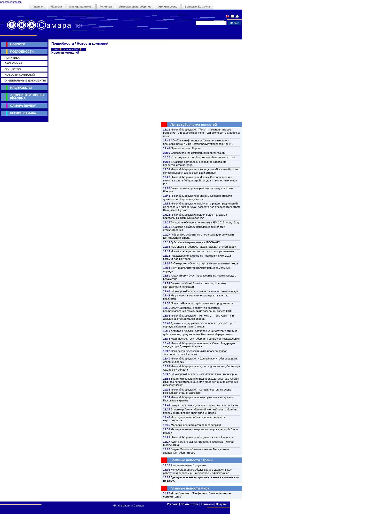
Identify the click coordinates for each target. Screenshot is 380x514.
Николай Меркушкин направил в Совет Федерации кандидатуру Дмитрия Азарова (199, 345)
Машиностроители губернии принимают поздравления (205, 338)
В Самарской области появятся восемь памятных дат (204, 291)
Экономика (13, 63)
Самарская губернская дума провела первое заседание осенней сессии (195, 353)
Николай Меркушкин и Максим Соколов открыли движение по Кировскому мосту (197, 197)
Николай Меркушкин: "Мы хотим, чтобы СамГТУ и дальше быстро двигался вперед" (198, 317)
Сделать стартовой (11, 2)
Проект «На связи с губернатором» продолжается (202, 303)
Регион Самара (23, 113)
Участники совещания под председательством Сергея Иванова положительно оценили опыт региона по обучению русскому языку (201, 382)
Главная (38, 6)
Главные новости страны (191, 460)
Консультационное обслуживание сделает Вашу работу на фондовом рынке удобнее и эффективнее (197, 471)
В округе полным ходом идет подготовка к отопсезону (204, 405)
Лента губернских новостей (193, 125)
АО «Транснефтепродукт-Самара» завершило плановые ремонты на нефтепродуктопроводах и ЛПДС (198, 142)
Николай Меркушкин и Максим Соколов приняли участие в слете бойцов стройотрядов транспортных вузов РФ (200, 180)
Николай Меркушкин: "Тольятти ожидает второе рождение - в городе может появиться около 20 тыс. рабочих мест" (201, 133)
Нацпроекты (21, 88)
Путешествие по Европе (186, 148)
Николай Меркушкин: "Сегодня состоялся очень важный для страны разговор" (197, 391)
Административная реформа (27, 96)
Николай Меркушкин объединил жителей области (202, 437)
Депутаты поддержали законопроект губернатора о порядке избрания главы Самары (199, 325)
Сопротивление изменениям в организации (198, 152)
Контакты (207, 504)
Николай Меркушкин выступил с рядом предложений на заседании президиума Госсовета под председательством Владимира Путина (201, 207)
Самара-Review (23, 105)
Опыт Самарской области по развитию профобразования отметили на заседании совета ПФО (197, 309)
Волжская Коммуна (197, 6)
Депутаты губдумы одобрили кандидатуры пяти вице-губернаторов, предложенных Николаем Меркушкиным (200, 332)
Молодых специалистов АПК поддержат (196, 425)
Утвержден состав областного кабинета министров (203, 157)
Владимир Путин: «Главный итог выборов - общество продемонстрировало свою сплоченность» (200, 411)
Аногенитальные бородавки (188, 465)
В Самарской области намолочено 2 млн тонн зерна (204, 374)
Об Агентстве (189, 504)
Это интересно (167, 6)
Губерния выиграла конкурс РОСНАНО (195, 242)
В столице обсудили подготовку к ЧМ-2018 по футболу (205, 222)
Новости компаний (20, 74)
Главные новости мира (189, 488)
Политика (12, 57)
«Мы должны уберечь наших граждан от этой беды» (204, 246)
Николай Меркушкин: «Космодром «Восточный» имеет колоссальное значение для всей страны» (201, 171)
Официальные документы (25, 80)
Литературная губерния (135, 6)
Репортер (106, 6)
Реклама (172, 504)
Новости (56, 6)
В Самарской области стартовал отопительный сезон (204, 263)
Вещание (222, 504)
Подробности (22, 51)
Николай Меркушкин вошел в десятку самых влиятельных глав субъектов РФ (195, 216)
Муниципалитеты (80, 6)
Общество (13, 69)
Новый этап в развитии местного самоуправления (202, 251)
